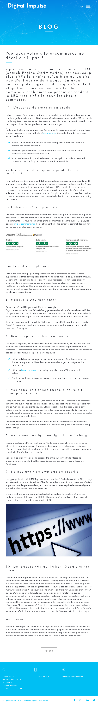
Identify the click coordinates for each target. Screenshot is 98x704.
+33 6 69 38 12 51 (42, 676)
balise (29, 370)
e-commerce (49, 133)
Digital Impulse (27, 6)
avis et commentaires (24, 223)
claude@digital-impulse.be (73, 676)
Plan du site (43, 700)
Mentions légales (30, 700)
